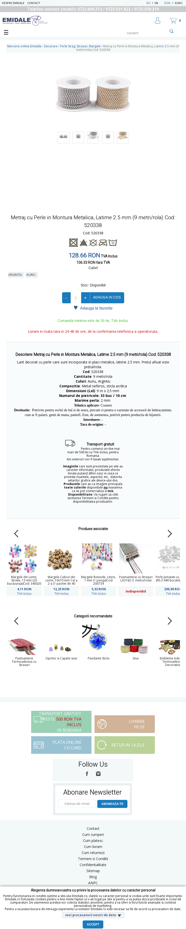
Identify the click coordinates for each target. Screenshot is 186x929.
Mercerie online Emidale (24, 46)
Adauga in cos (107, 297)
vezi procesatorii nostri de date (90, 915)
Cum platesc (93, 840)
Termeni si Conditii (93, 858)
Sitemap (93, 870)
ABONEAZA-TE (112, 804)
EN (159, 3)
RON (167, 3)
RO (149, 3)
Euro (178, 3)
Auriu (31, 275)
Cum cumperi (93, 834)
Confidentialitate (93, 864)
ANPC (93, 882)
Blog (93, 876)
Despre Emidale (13, 3)
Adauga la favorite (92, 307)
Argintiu (16, 275)
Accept (93, 924)
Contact (33, 3)
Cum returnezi (93, 852)
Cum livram (93, 846)
